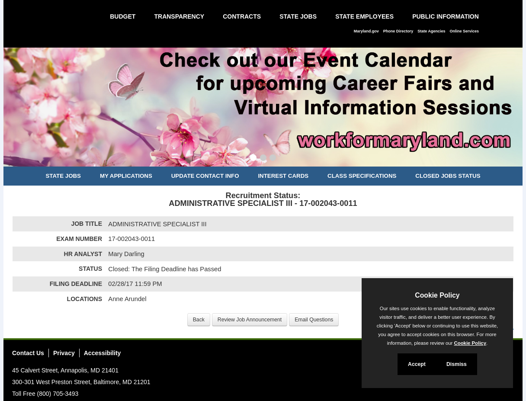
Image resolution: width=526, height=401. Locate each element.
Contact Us (28, 353)
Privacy (64, 353)
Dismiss (456, 364)
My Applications (126, 176)
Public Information (445, 16)
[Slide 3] (273, 158)
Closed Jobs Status (447, 176)
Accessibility (102, 353)
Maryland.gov (366, 31)
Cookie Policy (437, 295)
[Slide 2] (263, 158)
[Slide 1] (253, 158)
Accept (417, 364)
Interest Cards (283, 176)
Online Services (464, 31)
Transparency (179, 16)
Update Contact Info (205, 176)
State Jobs (298, 16)
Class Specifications (361, 176)
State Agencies (431, 31)
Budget (122, 16)
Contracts (242, 16)
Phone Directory (398, 31)
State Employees (364, 16)
